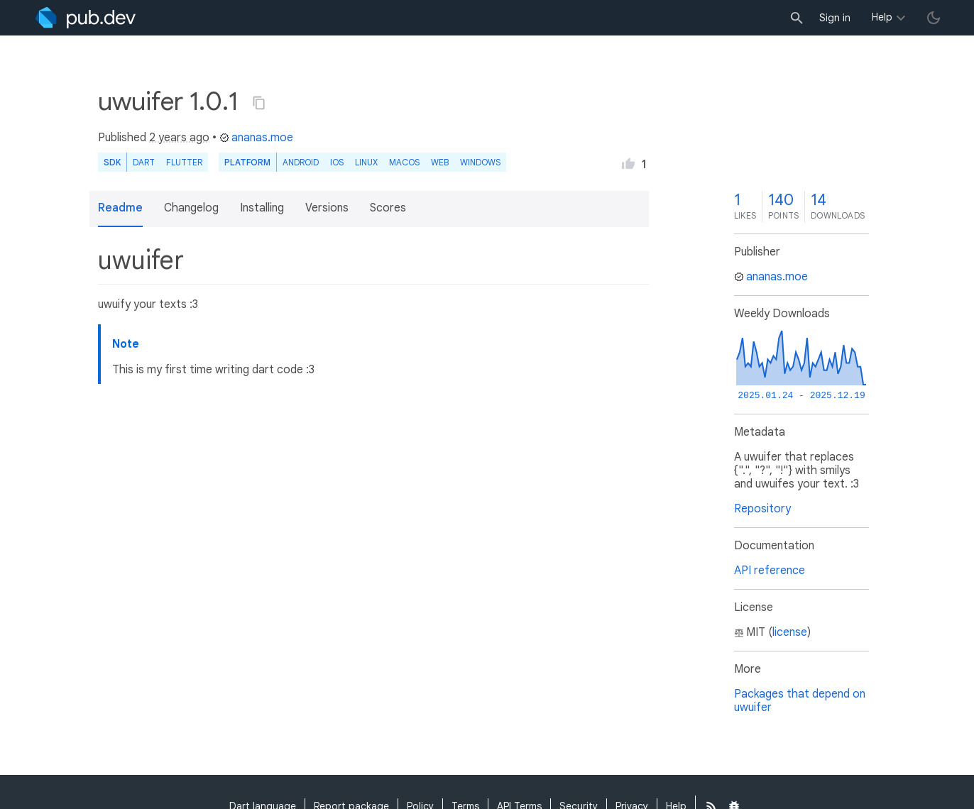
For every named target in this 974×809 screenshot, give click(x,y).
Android (301, 162)
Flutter (184, 162)
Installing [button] (262, 208)
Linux (366, 162)
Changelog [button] (191, 208)
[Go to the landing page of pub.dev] (85, 17)
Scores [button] (388, 208)
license (789, 632)
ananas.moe (256, 138)
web (440, 162)
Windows (480, 162)
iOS (337, 162)
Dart (144, 162)
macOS (404, 162)
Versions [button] (327, 208)
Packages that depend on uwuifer (799, 701)
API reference (769, 570)
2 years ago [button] (179, 138)
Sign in (834, 17)
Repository (762, 509)
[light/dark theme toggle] (933, 17)
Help (882, 17)
